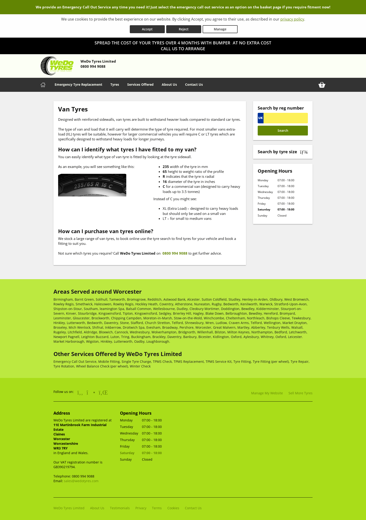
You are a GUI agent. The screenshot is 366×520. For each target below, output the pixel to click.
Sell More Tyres (301, 392)
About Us (169, 83)
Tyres (114, 83)
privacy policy (292, 19)
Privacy (140, 507)
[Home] (43, 84)
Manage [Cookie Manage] (220, 28)
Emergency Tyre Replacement (78, 83)
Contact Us (194, 83)
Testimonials (120, 507)
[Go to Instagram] (91, 391)
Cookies (173, 507)
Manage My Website (267, 392)
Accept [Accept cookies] (147, 28)
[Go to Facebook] (80, 391)
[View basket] (321, 84)
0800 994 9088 (174, 252)
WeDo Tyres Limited (68, 507)
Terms (157, 507)
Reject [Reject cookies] (184, 28)
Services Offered (140, 83)
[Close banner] (360, 41)
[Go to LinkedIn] (103, 391)
